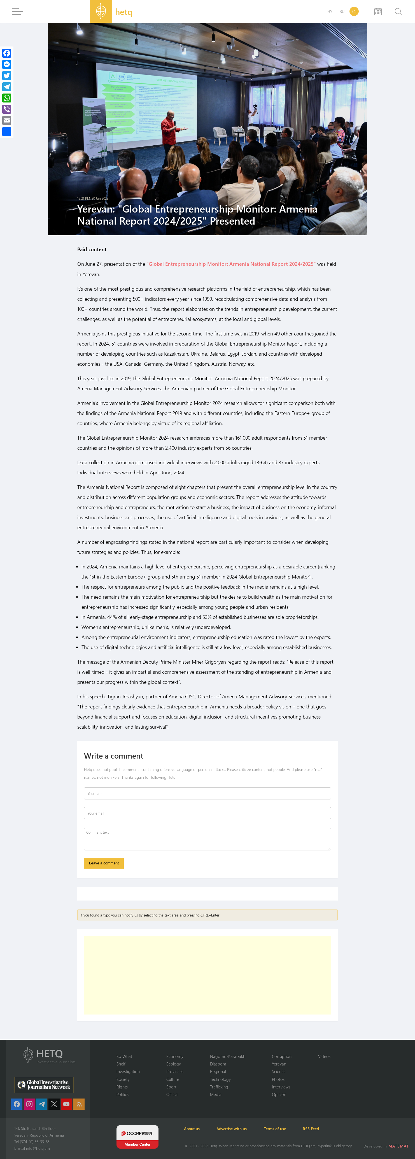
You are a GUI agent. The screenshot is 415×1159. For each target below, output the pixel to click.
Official (172, 1094)
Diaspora (218, 1063)
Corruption (282, 1056)
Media (216, 1094)
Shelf (120, 1063)
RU (342, 11)
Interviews (281, 1087)
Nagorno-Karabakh (227, 1056)
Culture (172, 1079)
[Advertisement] (207, 975)
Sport (171, 1087)
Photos (278, 1079)
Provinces (174, 1071)
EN (354, 11)
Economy (174, 1056)
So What (124, 1056)
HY (329, 11)
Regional (218, 1071)
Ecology (173, 1063)
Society (123, 1079)
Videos (324, 1056)
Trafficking (219, 1087)
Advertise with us (234, 1128)
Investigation (128, 1071)
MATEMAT (399, 1146)
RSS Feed (315, 1128)
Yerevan (279, 1063)
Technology (220, 1079)
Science (279, 1071)
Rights (122, 1087)
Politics (122, 1094)
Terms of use (278, 1128)
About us (193, 1128)
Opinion (279, 1094)
